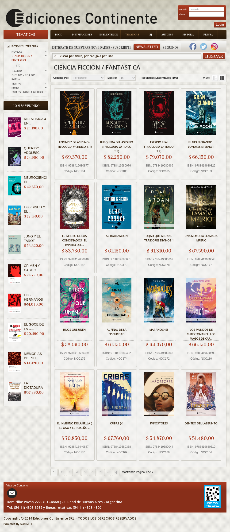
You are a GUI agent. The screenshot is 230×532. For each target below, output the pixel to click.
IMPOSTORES (159, 423)
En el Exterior (109, 34)
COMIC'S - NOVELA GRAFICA (27, 92)
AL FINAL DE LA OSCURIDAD (116, 332)
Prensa (208, 34)
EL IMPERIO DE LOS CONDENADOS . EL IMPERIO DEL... (74, 239)
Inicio (58, 34)
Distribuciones (82, 34)
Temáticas (25, 34)
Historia (188, 34)
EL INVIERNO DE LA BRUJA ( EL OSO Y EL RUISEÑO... (74, 425)
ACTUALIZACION (117, 236)
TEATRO (16, 83)
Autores (167, 34)
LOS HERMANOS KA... (33, 299)
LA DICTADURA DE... (33, 387)
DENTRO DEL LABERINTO (201, 423)
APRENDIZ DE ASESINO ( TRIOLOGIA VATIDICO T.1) (74, 144)
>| (116, 472)
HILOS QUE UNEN (74, 330)
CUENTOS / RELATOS (23, 75)
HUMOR (16, 87)
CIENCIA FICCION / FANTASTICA (22, 58)
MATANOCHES (159, 330)
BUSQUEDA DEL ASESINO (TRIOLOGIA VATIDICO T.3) (116, 146)
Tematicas (132, 34)
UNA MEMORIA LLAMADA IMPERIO (201, 238)
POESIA (16, 79)
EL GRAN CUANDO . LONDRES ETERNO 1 (201, 144)
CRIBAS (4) (116, 423)
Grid (215, 78)
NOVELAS (17, 51)
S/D (18, 65)
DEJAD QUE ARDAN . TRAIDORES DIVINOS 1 (159, 238)
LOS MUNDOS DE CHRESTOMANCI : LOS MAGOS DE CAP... (201, 333)
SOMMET (26, 524)
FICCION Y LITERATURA (25, 46)
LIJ (150, 34)
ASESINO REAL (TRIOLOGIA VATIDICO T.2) (159, 146)
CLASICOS (17, 71)
